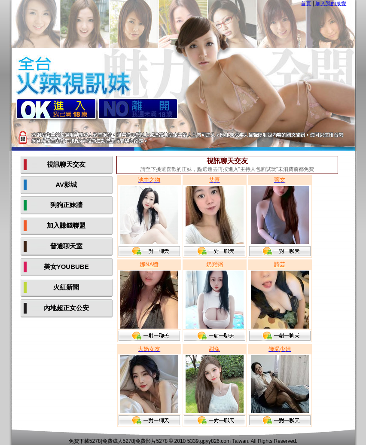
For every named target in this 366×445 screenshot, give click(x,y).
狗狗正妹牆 (66, 204)
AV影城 (66, 184)
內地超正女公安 (66, 307)
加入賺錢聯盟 (66, 225)
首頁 (306, 3)
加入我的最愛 (330, 3)
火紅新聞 (66, 287)
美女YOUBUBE (66, 266)
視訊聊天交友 (66, 164)
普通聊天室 (66, 246)
